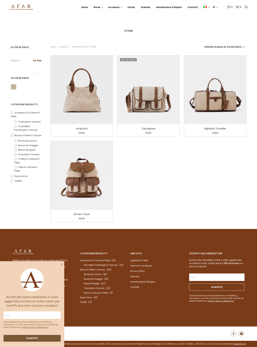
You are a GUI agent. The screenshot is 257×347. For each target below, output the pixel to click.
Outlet (131, 7)
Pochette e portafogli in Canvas (25, 128)
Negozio (64, 47)
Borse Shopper (27, 150)
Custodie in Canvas (29, 121)
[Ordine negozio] (224, 47)
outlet (18, 180)
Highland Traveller (215, 128)
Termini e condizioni (141, 265)
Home (84, 7)
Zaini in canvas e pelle (96, 292)
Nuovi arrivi (21, 176)
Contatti (193, 7)
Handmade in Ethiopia (169, 7)
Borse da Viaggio (28, 145)
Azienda (145, 7)
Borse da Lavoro (27, 140)
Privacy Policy (137, 271)
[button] (230, 7)
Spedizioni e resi (139, 260)
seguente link (239, 344)
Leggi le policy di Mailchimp (35, 327)
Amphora (81, 128)
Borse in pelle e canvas (28, 135)
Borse (97, 7)
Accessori (113, 7)
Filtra (37, 60)
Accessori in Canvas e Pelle (95, 260)
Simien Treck (82, 214)
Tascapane (148, 128)
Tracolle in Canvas (29, 154)
